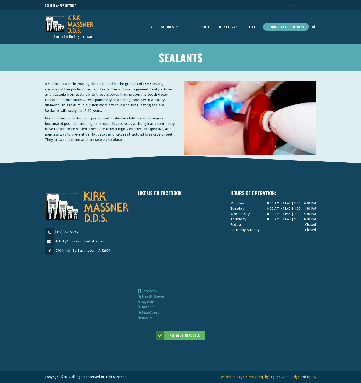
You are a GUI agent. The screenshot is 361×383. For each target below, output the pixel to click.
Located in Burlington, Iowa (73, 36)
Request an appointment (286, 26)
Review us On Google (178, 335)
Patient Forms (227, 26)
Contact (251, 26)
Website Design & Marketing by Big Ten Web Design (260, 377)
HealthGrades (151, 296)
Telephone (294, 5)
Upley (311, 377)
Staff (206, 26)
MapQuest (148, 312)
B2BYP (145, 318)
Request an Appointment (60, 5)
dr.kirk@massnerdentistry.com (80, 241)
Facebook (147, 291)
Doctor (189, 26)
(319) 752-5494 (66, 232)
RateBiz (146, 307)
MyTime (146, 302)
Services (167, 26)
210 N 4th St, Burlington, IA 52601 (83, 250)
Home (150, 26)
